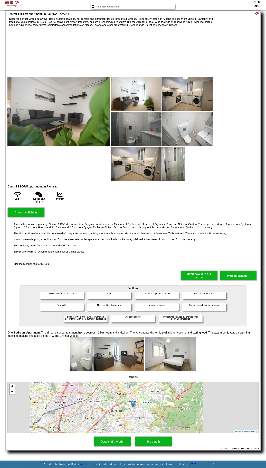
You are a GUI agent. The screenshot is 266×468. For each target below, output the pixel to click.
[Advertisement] (133, 52)
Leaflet (238, 431)
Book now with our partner (199, 276)
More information (238, 275)
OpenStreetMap (251, 431)
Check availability (26, 212)
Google (83, 464)
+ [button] (12, 386)
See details (153, 441)
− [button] (12, 391)
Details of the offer (113, 441)
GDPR (193, 464)
